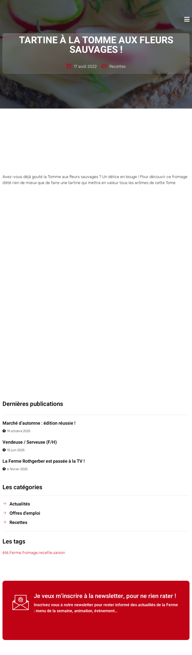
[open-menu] (187, 19)
